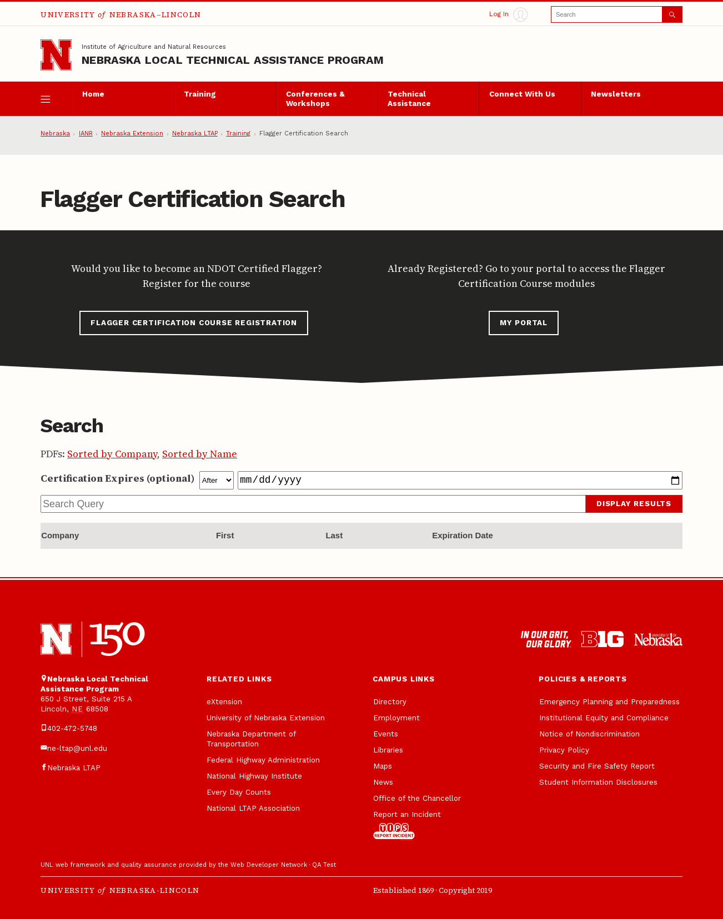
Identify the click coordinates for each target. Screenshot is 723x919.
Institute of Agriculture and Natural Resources (154, 47)
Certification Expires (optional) (118, 478)
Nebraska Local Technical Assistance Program (233, 60)
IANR (86, 133)
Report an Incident (407, 825)
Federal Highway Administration (263, 760)
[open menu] (56, 99)
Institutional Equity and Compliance (604, 718)
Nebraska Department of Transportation (251, 739)
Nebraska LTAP (195, 133)
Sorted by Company (112, 454)
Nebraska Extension (132, 133)
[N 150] (117, 639)
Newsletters (616, 94)
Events (385, 734)
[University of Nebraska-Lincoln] (56, 639)
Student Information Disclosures (598, 782)
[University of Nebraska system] (658, 639)
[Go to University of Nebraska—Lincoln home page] (56, 54)
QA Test (324, 864)
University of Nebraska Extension (266, 718)
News (383, 782)
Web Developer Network (268, 864)
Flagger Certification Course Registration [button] (194, 323)
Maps (382, 766)
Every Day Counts (239, 792)
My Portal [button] (524, 323)
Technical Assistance (409, 99)
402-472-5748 (72, 728)
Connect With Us (522, 94)
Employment (396, 718)
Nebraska (55, 133)
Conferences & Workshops (315, 99)
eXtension (224, 702)
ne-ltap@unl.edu (77, 748)
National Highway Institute (254, 776)
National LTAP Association (253, 808)
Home (93, 94)
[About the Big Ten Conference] (602, 639)
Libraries (388, 750)
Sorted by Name (199, 454)
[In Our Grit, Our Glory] (546, 639)
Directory (389, 702)
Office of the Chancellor (417, 798)
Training (200, 94)
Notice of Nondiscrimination (589, 734)
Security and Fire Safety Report (597, 766)
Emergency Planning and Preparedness (609, 702)
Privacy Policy (564, 750)
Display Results (633, 503)
